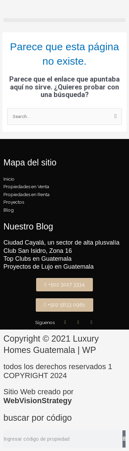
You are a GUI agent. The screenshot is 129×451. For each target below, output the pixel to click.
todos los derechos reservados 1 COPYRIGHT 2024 (57, 371)
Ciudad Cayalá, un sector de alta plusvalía (61, 242)
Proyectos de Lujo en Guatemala (48, 266)
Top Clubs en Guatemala (37, 258)
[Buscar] (124, 439)
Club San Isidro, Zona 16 (37, 250)
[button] (64, 20)
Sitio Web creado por (38, 396)
